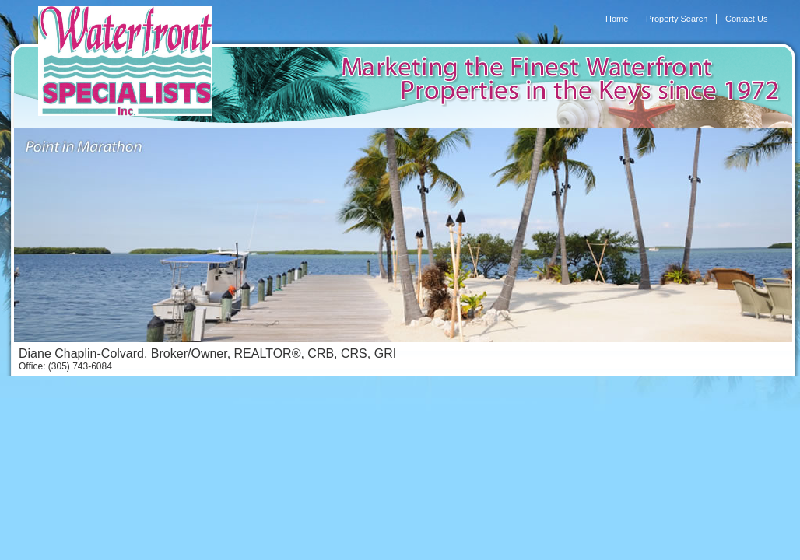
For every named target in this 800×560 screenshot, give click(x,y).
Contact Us (746, 18)
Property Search (676, 18)
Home (616, 18)
